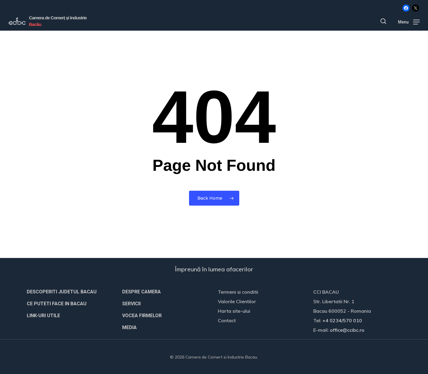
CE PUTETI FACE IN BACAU (56, 303)
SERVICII (131, 303)
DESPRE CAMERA (141, 292)
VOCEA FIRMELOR (142, 315)
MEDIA (129, 327)
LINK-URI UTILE (43, 315)
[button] (409, 21)
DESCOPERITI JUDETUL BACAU (62, 292)
